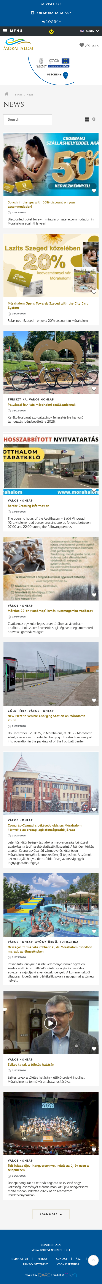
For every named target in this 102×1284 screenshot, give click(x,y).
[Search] (27, 119)
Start (18, 95)
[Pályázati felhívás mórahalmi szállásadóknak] (51, 362)
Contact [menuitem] (61, 1259)
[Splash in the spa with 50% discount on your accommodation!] (51, 164)
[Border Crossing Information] (51, 463)
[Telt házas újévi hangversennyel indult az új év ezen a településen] (51, 1123)
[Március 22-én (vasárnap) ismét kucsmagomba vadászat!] (51, 568)
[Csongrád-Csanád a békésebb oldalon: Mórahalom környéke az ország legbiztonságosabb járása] (51, 783)
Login (51, 22)
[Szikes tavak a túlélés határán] (51, 1022)
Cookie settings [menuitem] (68, 1264)
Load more (48, 1214)
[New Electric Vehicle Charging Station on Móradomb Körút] (51, 674)
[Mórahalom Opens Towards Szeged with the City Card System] (51, 265)
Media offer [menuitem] (19, 1259)
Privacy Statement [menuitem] (35, 1264)
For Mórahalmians (51, 13)
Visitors (51, 4)
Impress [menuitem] (42, 1259)
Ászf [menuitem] (79, 1259)
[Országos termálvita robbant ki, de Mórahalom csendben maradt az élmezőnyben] (51, 905)
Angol (89, 31)
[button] (94, 119)
